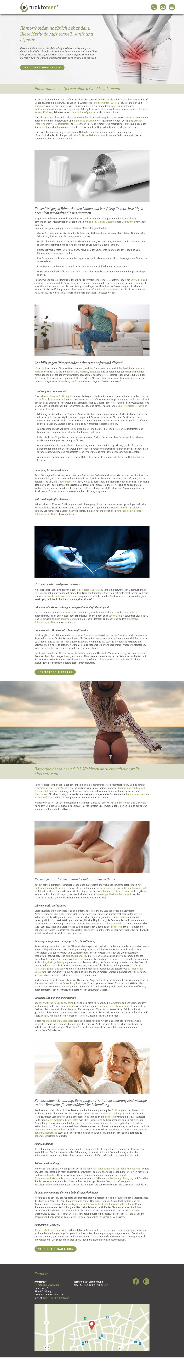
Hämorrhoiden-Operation (83, 112)
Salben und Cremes (78, 271)
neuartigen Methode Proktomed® (114, 894)
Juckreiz (115, 102)
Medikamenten (42, 109)
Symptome (117, 926)
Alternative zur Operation (72, 653)
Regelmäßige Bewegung (55, 962)
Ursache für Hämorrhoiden (94, 1123)
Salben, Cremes (97, 221)
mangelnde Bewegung (85, 120)
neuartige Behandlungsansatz (57, 1020)
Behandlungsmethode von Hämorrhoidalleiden (116, 1168)
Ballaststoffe (92, 399)
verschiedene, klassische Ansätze (51, 788)
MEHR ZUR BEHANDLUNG (55, 1249)
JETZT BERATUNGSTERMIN (42, 67)
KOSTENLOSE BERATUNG (55, 672)
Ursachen (71, 1006)
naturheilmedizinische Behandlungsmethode (123, 888)
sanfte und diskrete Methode (63, 596)
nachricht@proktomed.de (56, 1297)
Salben (37, 112)
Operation (66, 618)
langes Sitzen (65, 481)
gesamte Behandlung (50, 1230)
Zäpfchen (47, 112)
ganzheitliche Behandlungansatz (56, 1002)
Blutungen (40, 106)
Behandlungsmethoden (70, 381)
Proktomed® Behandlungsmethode (104, 923)
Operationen (129, 221)
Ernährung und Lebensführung (113, 1006)
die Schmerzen (101, 102)
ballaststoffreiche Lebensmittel (62, 1119)
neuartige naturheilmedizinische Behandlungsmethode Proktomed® (101, 1204)
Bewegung (128, 1178)
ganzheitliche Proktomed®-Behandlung (84, 135)
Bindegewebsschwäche (46, 1178)
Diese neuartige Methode (112, 659)
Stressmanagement (44, 968)
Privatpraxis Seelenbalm (46, 1285)
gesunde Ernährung (76, 955)
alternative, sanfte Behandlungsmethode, (98, 289)
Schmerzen (137, 279)
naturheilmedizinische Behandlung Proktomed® (64, 983)
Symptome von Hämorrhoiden (50, 1129)
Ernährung (117, 1110)
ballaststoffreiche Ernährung (55, 396)
